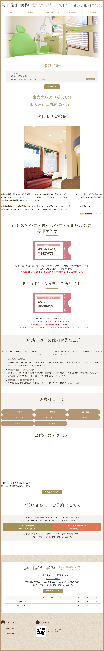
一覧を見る (52, 86)
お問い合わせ (92, 12)
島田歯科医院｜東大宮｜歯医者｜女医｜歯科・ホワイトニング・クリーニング (27, 5)
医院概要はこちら (52, 492)
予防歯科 (51, 412)
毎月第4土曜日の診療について (21, 76)
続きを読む (90, 79)
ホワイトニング (52, 418)
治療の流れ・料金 (52, 12)
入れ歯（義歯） (85, 412)
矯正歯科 (51, 423)
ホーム (11, 12)
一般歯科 (18, 412)
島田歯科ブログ (9, 633)
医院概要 (72, 12)
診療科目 (31, 12)
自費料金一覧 (9, 628)
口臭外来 (18, 423)
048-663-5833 (53, 578)
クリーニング (19, 418)
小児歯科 (84, 418)
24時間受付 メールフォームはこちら (27, 527)
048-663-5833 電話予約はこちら (77, 527)
